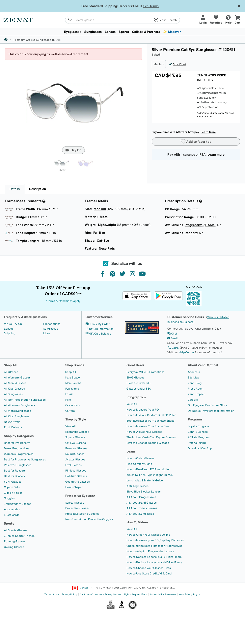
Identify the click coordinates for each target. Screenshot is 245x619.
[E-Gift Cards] (11, 514)
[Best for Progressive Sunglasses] (25, 459)
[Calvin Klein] (72, 405)
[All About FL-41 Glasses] (141, 502)
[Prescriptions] (52, 323)
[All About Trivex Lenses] (141, 508)
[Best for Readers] (15, 470)
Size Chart (179, 64)
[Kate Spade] (72, 377)
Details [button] (15, 189)
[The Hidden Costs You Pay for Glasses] (151, 437)
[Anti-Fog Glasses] (137, 486)
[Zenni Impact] (196, 394)
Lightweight (107, 224)
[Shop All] (70, 372)
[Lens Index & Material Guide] (144, 480)
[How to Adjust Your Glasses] (144, 431)
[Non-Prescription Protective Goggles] (89, 519)
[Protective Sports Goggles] (82, 513)
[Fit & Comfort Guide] (139, 463)
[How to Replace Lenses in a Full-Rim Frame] (154, 556)
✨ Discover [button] (172, 31)
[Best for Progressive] (17, 442)
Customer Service (99, 317)
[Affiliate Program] (198, 437)
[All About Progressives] (141, 497)
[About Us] (194, 372)
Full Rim (99, 232)
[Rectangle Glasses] (77, 431)
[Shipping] (9, 333)
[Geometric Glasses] (77, 481)
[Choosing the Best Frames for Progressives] (154, 545)
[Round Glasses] (75, 453)
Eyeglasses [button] (72, 31)
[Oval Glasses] (73, 465)
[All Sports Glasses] (15, 530)
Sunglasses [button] (93, 31)
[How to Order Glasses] (140, 458)
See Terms (151, 6)
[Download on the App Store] (136, 295)
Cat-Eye (103, 240)
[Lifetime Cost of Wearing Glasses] (147, 442)
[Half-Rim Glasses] (76, 476)
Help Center (186, 352)
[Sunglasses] (50, 328)
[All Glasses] (11, 372)
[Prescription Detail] (200, 201)
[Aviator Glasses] (75, 459)
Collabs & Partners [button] (146, 31)
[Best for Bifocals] (14, 476)
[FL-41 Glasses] (12, 481)
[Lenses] (9, 328)
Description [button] (37, 189)
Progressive (194, 225)
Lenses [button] (110, 31)
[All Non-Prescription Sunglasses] (25, 399)
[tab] (61, 166)
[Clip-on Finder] (13, 492)
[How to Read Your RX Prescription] (148, 469)
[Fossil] (69, 394)
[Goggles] (9, 498)
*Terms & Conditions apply (63, 301)
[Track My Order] (98, 324)
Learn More (208, 132)
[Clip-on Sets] (12, 487)
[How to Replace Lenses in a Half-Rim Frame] (154, 562)
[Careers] (193, 399)
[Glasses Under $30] (138, 388)
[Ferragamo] (72, 388)
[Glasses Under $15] (138, 383)
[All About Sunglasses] (140, 513)
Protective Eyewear (80, 495)
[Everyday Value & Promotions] (145, 372)
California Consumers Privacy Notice (100, 594)
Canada (82, 588)
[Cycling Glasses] (14, 547)
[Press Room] (196, 388)
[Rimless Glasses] (75, 470)
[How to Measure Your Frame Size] (147, 426)
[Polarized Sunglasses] (17, 465)
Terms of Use (51, 594)
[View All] (70, 426)
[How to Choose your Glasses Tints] (148, 568)
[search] (122, 20)
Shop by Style (75, 419)
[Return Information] (100, 328)
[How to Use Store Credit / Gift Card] (149, 573)
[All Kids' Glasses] (14, 388)
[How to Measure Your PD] (142, 409)
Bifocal (210, 225)
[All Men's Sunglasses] (17, 410)
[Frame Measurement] (43, 201)
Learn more (216, 154)
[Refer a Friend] (197, 442)
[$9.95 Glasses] (135, 377)
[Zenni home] (6, 39)
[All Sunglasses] (13, 394)
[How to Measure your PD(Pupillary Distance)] (154, 540)
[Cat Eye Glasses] (75, 442)
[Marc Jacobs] (73, 383)
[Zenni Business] (198, 431)
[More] (46, 333)
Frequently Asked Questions (25, 317)
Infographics (136, 397)
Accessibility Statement (163, 594)
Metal (104, 217)
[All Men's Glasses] (15, 383)
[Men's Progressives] (16, 448)
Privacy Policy (69, 594)
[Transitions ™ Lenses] (17, 503)
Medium (100, 209)
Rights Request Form (135, 594)
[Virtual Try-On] (13, 323)
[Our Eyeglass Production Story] (207, 405)
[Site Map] (193, 377)
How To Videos (137, 522)
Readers (191, 233)
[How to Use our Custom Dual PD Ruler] (151, 415)
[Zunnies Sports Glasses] (19, 535)
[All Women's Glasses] (17, 377)
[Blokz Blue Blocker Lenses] (143, 491)
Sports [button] (124, 31)
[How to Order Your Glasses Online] (148, 534)
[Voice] (173, 347)
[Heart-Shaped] (74, 487)
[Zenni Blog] (195, 383)
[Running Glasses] (15, 541)
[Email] (172, 338)
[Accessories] (12, 509)
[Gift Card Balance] (98, 333)
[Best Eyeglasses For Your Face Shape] (150, 420)
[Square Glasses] (75, 437)
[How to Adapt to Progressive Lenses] (150, 551)
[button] (164, 20)
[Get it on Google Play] (168, 295)
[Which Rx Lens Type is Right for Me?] (149, 474)
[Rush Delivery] (13, 427)
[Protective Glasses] (77, 508)
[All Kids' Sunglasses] (16, 416)
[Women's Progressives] (18, 453)
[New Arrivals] (12, 421)
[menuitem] (122, 32)
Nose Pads (107, 248)
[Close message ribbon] (239, 6)
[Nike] (68, 399)
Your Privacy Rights (190, 594)
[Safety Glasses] (74, 502)
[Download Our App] (200, 448)
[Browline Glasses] (76, 448)
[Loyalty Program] (198, 426)
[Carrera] (70, 410)
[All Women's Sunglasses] (19, 405)
